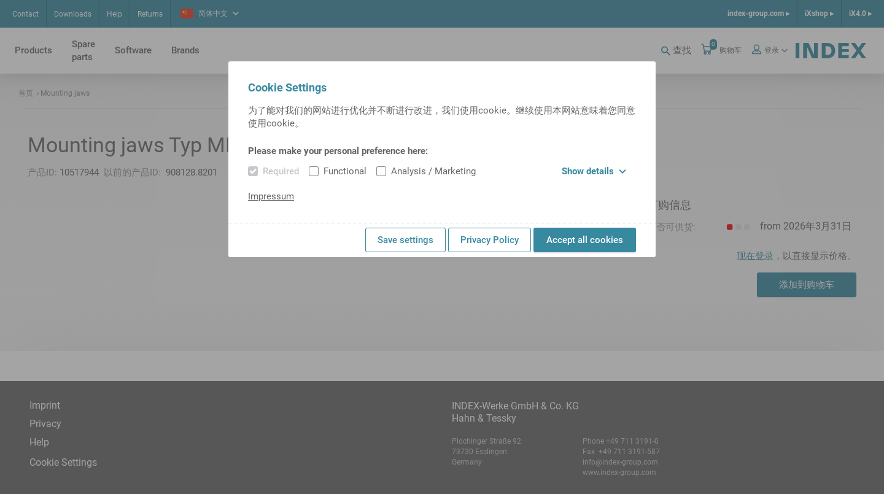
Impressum (271, 196)
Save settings (405, 239)
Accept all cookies (584, 239)
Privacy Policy (489, 239)
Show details (594, 171)
